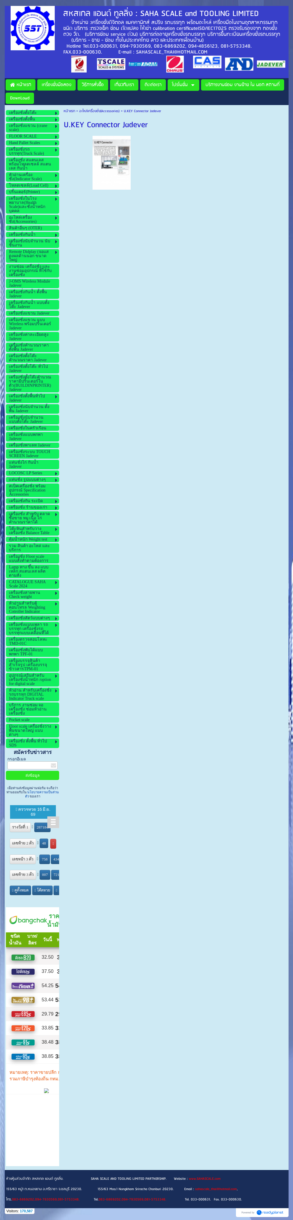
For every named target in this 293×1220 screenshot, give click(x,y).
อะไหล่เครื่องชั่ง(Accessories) (99, 111)
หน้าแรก (69, 111)
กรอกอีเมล (16, 759)
